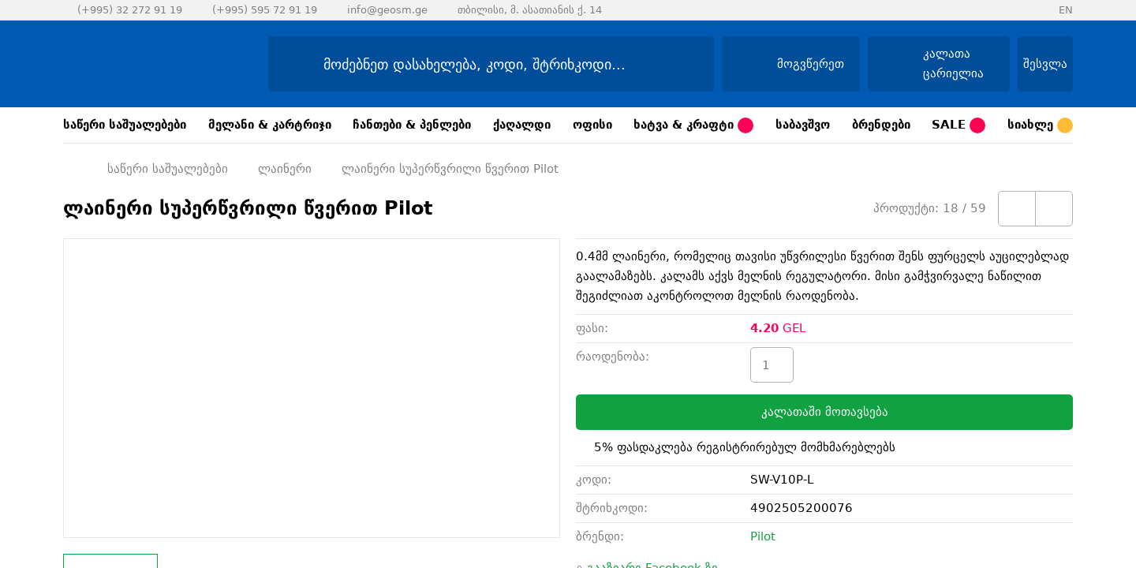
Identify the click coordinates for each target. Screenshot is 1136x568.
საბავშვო (802, 125)
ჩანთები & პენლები (412, 125)
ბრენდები (881, 125)
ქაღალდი (522, 125)
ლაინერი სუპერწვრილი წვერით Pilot (450, 169)
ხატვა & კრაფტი (693, 125)
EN (1066, 10)
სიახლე (1040, 125)
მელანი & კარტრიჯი (269, 125)
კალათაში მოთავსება (824, 412)
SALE (958, 125)
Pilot (762, 536)
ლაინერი (285, 169)
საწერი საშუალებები (124, 125)
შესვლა (1045, 64)
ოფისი (592, 125)
